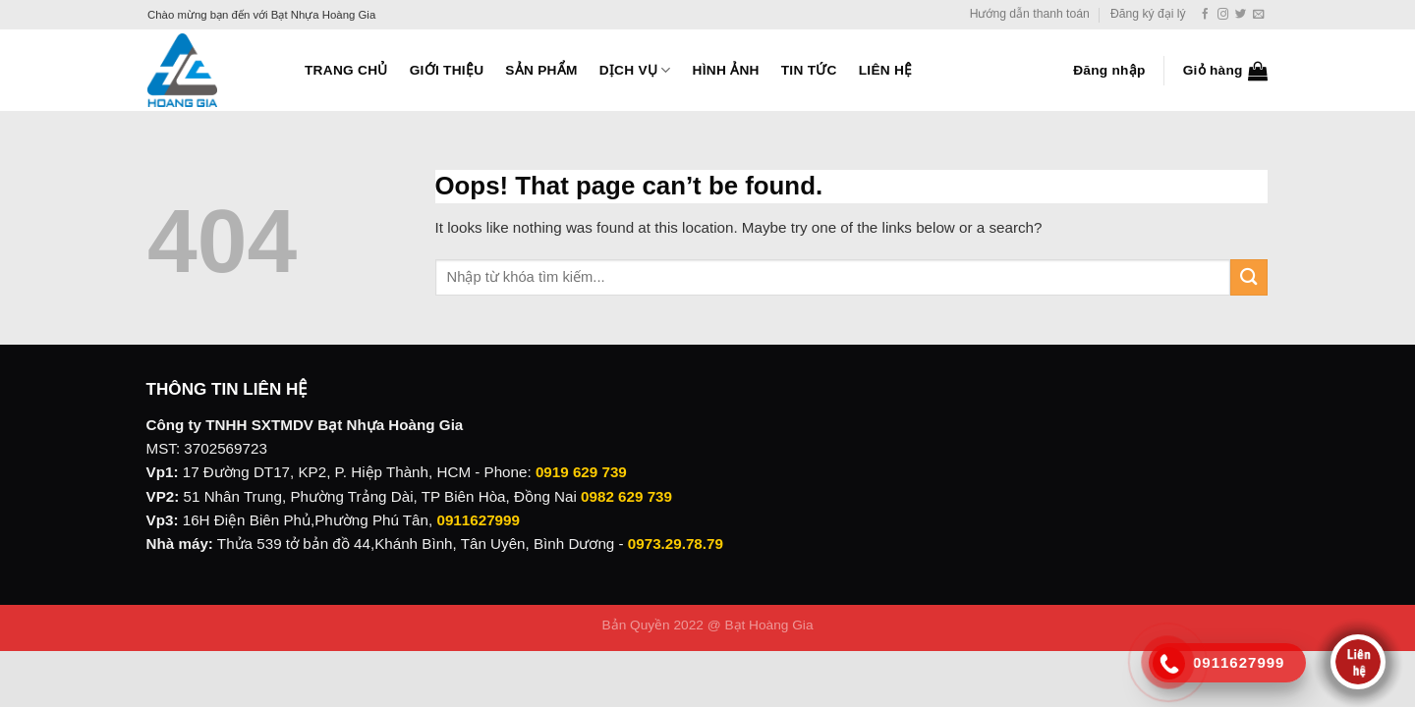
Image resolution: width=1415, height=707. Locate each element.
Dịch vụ (635, 70)
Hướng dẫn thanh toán (1030, 14)
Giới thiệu (447, 70)
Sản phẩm (541, 70)
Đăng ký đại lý (1148, 14)
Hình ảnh (726, 70)
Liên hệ (886, 70)
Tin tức (809, 70)
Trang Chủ (346, 70)
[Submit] (1249, 277)
